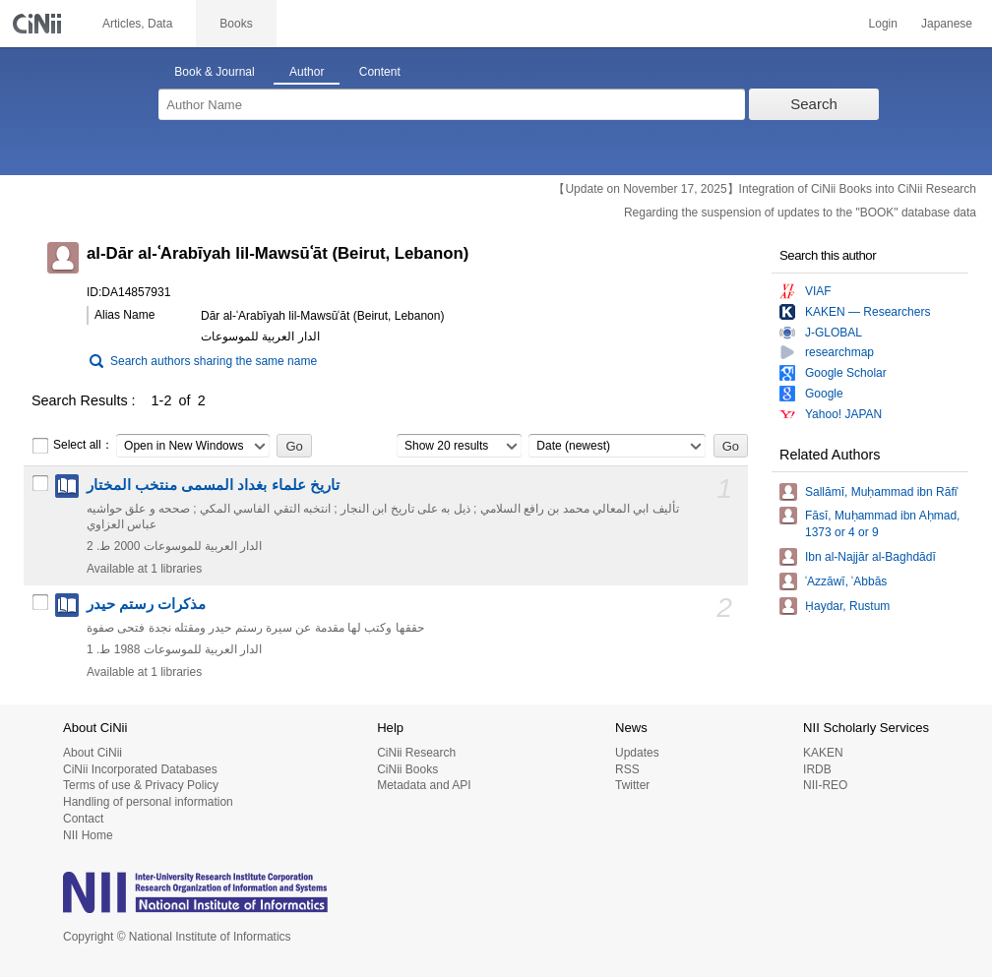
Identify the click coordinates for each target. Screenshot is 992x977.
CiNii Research (416, 753)
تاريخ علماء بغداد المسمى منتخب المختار (213, 485)
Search (813, 103)
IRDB (817, 769)
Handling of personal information (148, 802)
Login (883, 24)
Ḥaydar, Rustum (847, 606)
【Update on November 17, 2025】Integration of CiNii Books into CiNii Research (764, 189)
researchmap (839, 352)
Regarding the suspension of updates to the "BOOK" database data (800, 212)
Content (380, 72)
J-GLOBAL (833, 332)
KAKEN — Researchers (867, 312)
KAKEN (823, 753)
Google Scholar (846, 373)
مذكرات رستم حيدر (146, 604)
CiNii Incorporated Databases (140, 769)
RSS (627, 769)
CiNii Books (407, 769)
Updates (637, 753)
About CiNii (92, 753)
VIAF (818, 291)
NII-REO (825, 785)
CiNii (39, 23)
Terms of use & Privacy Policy (140, 785)
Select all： (72, 446)
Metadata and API (423, 785)
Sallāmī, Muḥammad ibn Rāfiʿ (882, 492)
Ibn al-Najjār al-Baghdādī (870, 557)
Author (306, 72)
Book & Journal (214, 72)
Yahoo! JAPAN (843, 414)
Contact (83, 818)
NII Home (88, 835)
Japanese (946, 24)
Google (824, 393)
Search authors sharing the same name (213, 361)
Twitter (632, 785)
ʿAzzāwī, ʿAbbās (846, 581)
